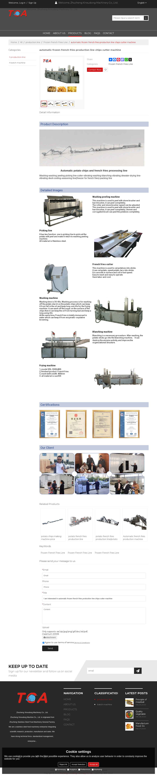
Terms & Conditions (82, 642)
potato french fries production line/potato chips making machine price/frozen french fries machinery (107, 538)
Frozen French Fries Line (55, 42)
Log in (22, 3)
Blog (87, 33)
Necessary (60, 769)
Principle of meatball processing (141, 700)
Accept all (93, 764)
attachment (50, 637)
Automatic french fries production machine (134, 537)
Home (46, 33)
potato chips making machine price (51, 537)
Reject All (63, 764)
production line (33, 42)
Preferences (84, 769)
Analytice (72, 769)
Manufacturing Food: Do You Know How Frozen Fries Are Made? (142, 724)
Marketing (97, 769)
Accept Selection (78, 764)
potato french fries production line (77, 537)
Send (50, 648)
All (21, 42)
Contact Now (94, 69)
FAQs (97, 33)
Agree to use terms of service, (66, 642)
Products (75, 33)
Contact (108, 33)
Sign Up (32, 3)
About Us (59, 33)
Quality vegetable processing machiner (141, 712)
